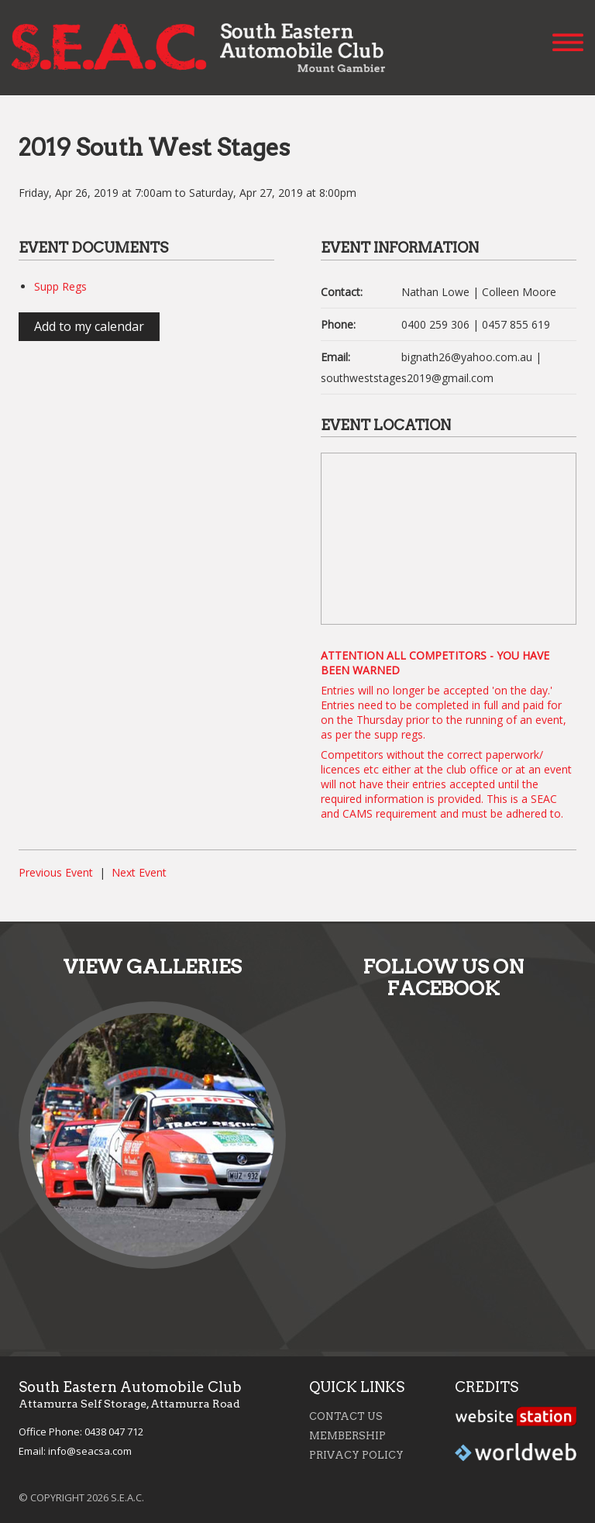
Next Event (139, 872)
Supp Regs (60, 286)
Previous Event (56, 872)
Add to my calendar (89, 326)
